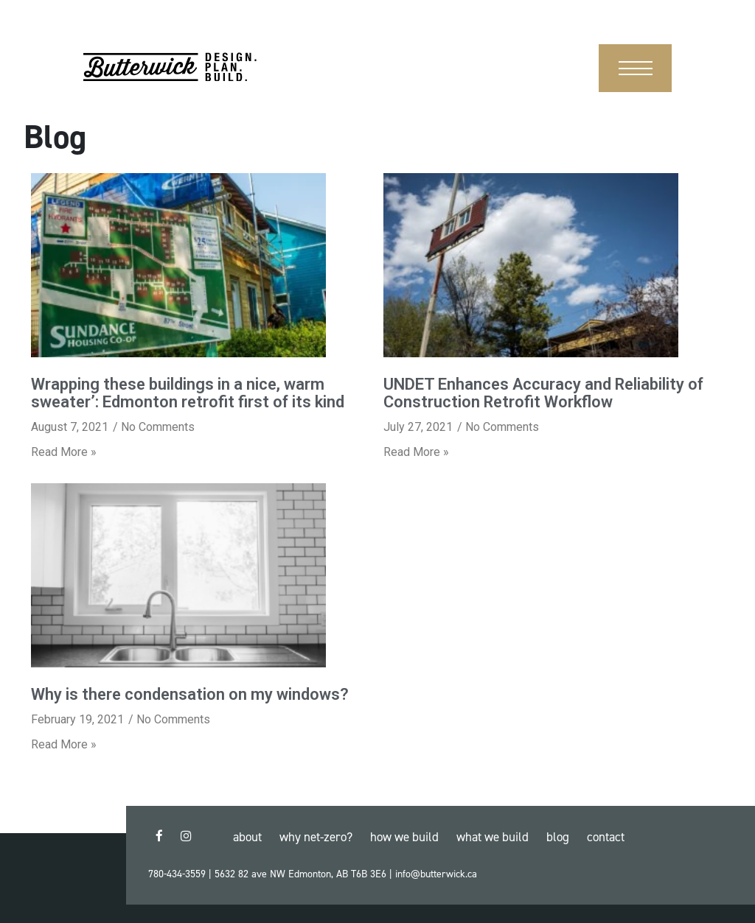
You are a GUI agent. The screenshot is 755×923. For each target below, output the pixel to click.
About (247, 837)
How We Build (404, 837)
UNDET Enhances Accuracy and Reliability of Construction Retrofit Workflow (543, 393)
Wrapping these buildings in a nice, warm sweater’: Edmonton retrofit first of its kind (187, 393)
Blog (557, 837)
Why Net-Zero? (315, 837)
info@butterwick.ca (436, 874)
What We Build (492, 837)
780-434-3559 (177, 874)
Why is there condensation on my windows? (190, 694)
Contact (605, 837)
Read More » (64, 452)
